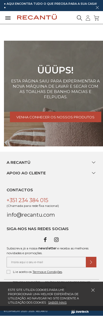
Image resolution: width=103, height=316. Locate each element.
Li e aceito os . (35, 272)
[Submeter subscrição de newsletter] (91, 262)
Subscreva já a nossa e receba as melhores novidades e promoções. (47, 250)
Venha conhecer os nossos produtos (55, 117)
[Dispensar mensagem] (97, 7)
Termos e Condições (47, 272)
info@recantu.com (31, 215)
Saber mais (57, 302)
